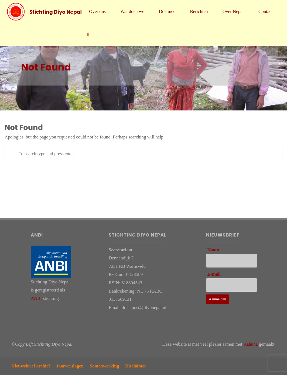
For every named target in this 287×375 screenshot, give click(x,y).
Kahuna (251, 344)
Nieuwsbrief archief (31, 366)
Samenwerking (104, 366)
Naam (213, 249)
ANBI (36, 298)
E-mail (214, 274)
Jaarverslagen (70, 366)
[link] (88, 34)
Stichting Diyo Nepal (55, 11)
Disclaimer (135, 366)
